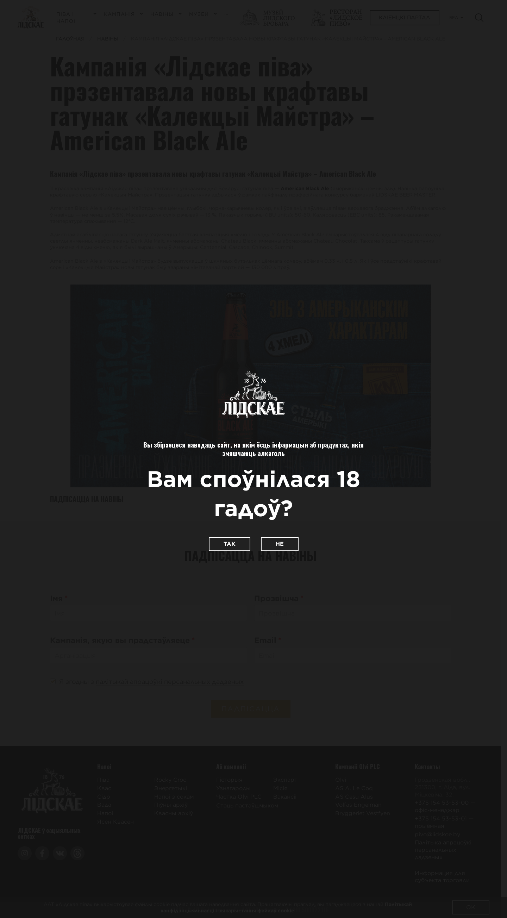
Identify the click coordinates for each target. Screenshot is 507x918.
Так (230, 544)
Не (280, 544)
